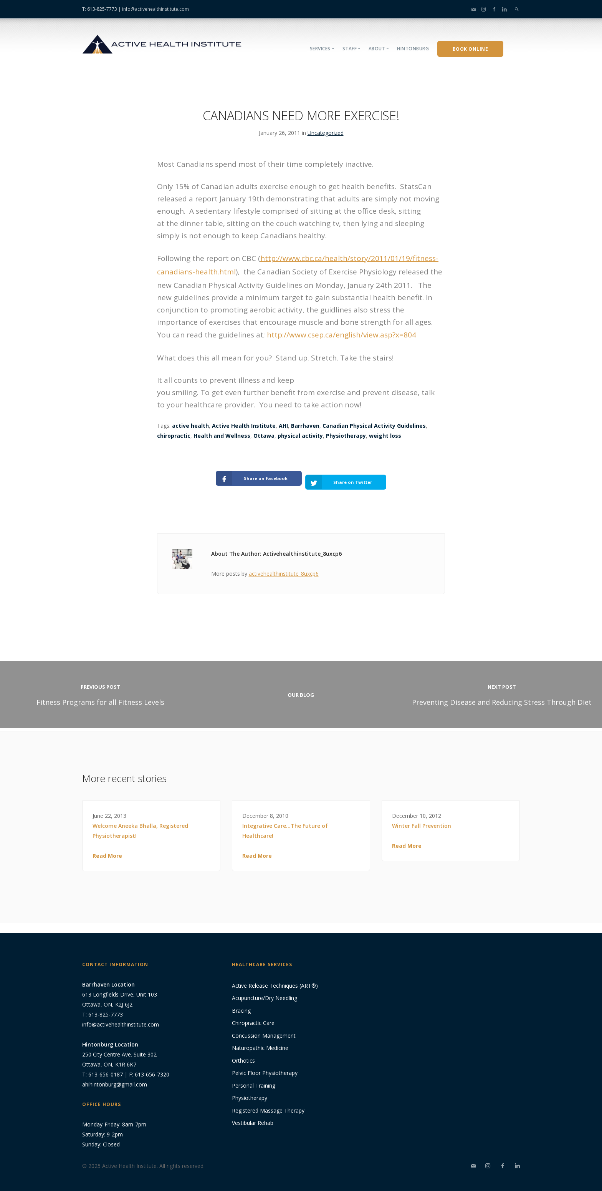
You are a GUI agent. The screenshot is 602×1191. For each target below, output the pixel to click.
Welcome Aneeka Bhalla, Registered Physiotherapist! (140, 824)
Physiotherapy (346, 435)
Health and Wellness (222, 435)
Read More (107, 849)
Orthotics (243, 1054)
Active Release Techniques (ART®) (275, 979)
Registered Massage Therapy (268, 1104)
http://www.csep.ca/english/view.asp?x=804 (341, 335)
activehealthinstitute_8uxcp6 (284, 567)
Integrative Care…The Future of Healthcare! (285, 824)
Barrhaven (305, 425)
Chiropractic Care (253, 1016)
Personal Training (253, 1079)
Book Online (470, 49)
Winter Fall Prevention (421, 819)
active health (190, 425)
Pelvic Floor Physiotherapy (265, 1066)
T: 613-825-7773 (99, 9)
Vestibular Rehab (252, 1116)
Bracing (241, 1004)
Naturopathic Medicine (260, 1041)
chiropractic (173, 435)
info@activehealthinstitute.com (155, 9)
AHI (283, 425)
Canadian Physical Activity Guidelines (374, 425)
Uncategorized (326, 132)
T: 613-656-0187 (102, 1067)
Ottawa (264, 435)
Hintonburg (413, 48)
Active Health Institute (244, 425)
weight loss (385, 435)
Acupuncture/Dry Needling (264, 991)
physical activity (300, 435)
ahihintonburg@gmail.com (114, 1077)
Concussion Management (264, 1029)
